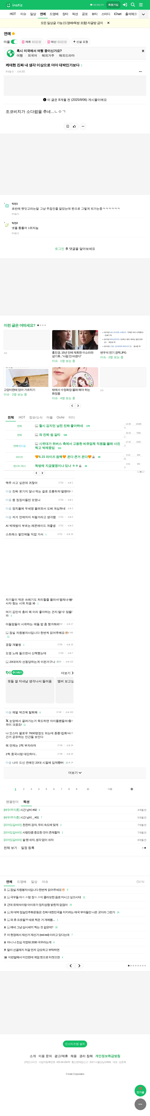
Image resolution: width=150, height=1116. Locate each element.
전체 (11, 417)
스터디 (105, 14)
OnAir (61, 417)
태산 (57, 41)
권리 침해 (86, 1056)
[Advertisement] (75, 1002)
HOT (13, 14)
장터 (65, 14)
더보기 (67, 673)
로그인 (59, 248)
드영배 (54, 14)
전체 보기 (10, 847)
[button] (72, 406)
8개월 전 (10, 71)
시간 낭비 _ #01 (23, 817)
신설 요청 (80, 41)
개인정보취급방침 (107, 1056)
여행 (20, 55)
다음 (110, 789)
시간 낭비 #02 (22, 810)
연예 (43, 14)
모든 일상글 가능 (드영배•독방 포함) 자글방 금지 (72, 23)
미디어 (73, 417)
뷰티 (94, 14)
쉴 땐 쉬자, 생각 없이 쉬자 (28, 840)
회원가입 (113, 4)
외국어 (32, 55)
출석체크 (131, 14)
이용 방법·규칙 (97, 5)
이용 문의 (45, 1056)
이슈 (23, 14)
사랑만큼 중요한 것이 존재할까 (34, 832)
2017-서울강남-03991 (100, 1062)
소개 (33, 1056)
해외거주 (48, 55)
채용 (74, 1056)
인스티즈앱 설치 (75, 1043)
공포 (85, 14)
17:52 (140, 881)
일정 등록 (27, 847)
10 (88, 789)
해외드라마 (67, 55)
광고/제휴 (61, 1056)
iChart (117, 14)
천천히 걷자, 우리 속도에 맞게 (33, 825)
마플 (49, 417)
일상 (33, 14)
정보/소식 (35, 417)
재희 (31, 41)
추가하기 (17, 672)
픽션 (75, 14)
